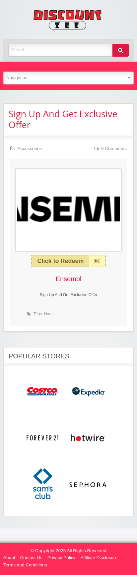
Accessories (30, 148)
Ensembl (69, 279)
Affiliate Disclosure (98, 557)
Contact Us (31, 557)
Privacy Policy (61, 557)
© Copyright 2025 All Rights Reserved (68, 550)
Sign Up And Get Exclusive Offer (63, 119)
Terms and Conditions (25, 564)
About (9, 557)
